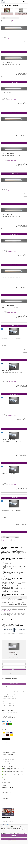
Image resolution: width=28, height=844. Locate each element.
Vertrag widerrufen (5, 817)
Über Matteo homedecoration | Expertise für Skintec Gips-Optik (13, 692)
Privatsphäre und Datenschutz (8, 705)
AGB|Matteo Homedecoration (8, 703)
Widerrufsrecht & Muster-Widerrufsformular (10, 699)
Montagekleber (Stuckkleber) (6, 610)
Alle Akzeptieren (14, 835)
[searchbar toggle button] (21, 1)
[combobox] (9, 18)
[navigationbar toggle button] (26, 1)
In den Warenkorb (14, 51)
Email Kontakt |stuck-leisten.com (8, 696)
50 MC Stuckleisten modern (14, 652)
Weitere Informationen (14, 841)
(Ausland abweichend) (12, 38)
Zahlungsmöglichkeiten (7, 701)
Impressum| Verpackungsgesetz (8, 694)
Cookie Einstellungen (6, 706)
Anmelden (14, 669)
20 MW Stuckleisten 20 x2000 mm (8, 31)
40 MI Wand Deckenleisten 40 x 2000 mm (9, 370)
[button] (2, 18)
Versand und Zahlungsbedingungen (9, 698)
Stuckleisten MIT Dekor (20, 629)
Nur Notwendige (14, 838)
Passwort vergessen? (6, 673)
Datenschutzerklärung (22, 833)
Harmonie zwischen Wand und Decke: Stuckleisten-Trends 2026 (13, 689)
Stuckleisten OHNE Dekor (8, 630)
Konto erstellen (5, 671)
